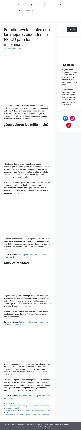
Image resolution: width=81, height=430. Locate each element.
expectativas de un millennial (15, 406)
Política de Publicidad (62, 425)
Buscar (72, 30)
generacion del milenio (33, 406)
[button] (18, 17)
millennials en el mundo (11, 408)
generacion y (46, 406)
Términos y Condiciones (45, 425)
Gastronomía (64, 5)
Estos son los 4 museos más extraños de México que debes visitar (28, 415)
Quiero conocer (51, 5)
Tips (19, 11)
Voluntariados (22, 5)
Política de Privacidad (45, 427)
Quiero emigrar (35, 5)
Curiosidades (29, 11)
